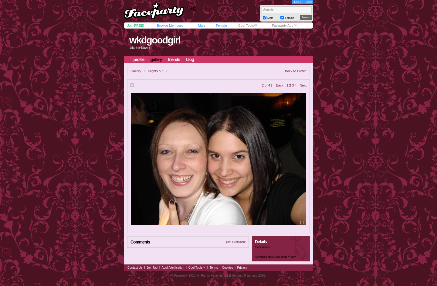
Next (303, 85)
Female (221, 25)
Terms (214, 267)
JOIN (309, 2)
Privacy (242, 267)
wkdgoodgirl (154, 40)
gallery (156, 59)
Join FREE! (135, 25)
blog (190, 59)
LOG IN (298, 2)
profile (139, 59)
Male (201, 25)
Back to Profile (296, 71)
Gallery (135, 71)
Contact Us (134, 267)
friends (174, 59)
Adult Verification (172, 267)
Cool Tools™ (247, 25)
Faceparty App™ (284, 25)
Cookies (227, 267)
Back (279, 85)
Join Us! (152, 267)
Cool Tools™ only (285, 256)
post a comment (236, 241)
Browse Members (170, 25)
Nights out (156, 71)
